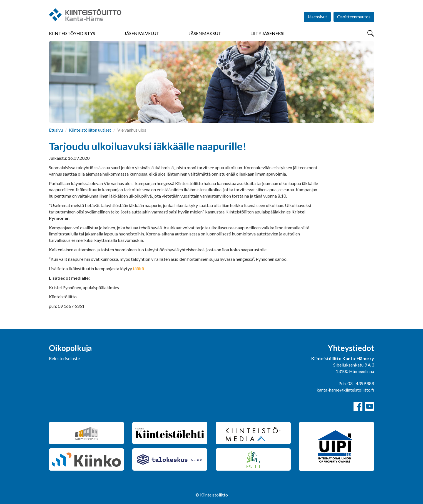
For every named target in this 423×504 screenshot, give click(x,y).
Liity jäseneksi (267, 33)
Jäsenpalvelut (141, 33)
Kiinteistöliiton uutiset (90, 129)
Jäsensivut (317, 16)
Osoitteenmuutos (353, 16)
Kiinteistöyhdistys (72, 33)
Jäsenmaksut (205, 33)
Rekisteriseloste (64, 358)
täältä (138, 268)
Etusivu (56, 129)
